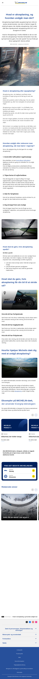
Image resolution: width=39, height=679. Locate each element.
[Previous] (32, 489)
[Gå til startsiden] (21, 2)
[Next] (36, 489)
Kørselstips (8, 616)
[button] (19, 470)
